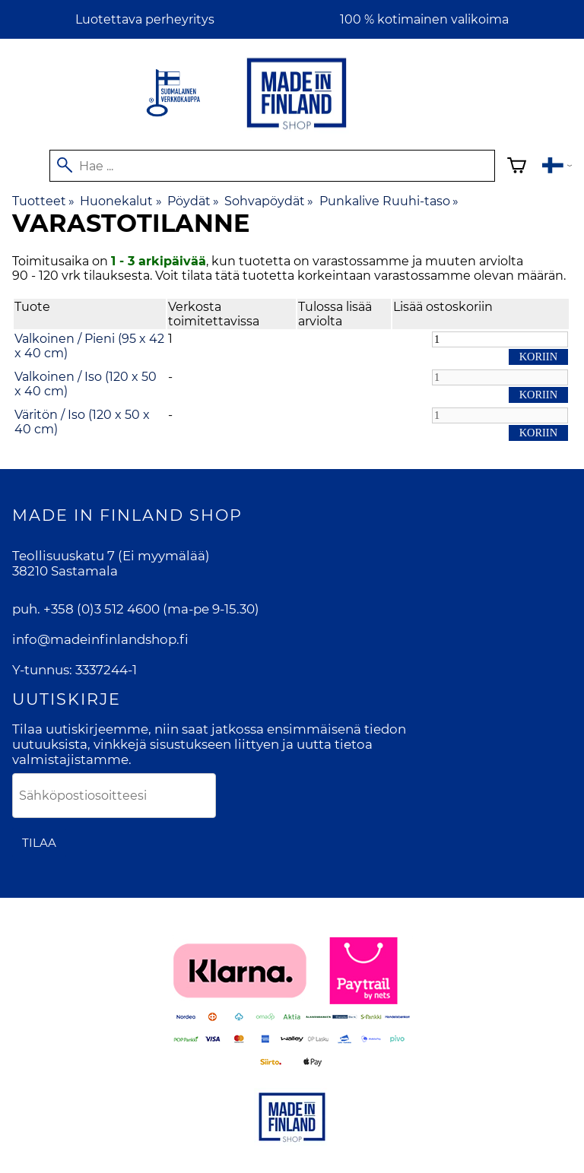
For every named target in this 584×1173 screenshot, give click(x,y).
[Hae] (272, 166)
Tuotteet (43, 201)
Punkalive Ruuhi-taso (389, 201)
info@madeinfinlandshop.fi (100, 639)
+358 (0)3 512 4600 (101, 609)
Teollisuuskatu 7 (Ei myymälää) (111, 555)
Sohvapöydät (268, 201)
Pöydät (193, 201)
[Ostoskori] (516, 167)
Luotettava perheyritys (144, 19)
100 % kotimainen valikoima (424, 19)
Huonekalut (120, 201)
